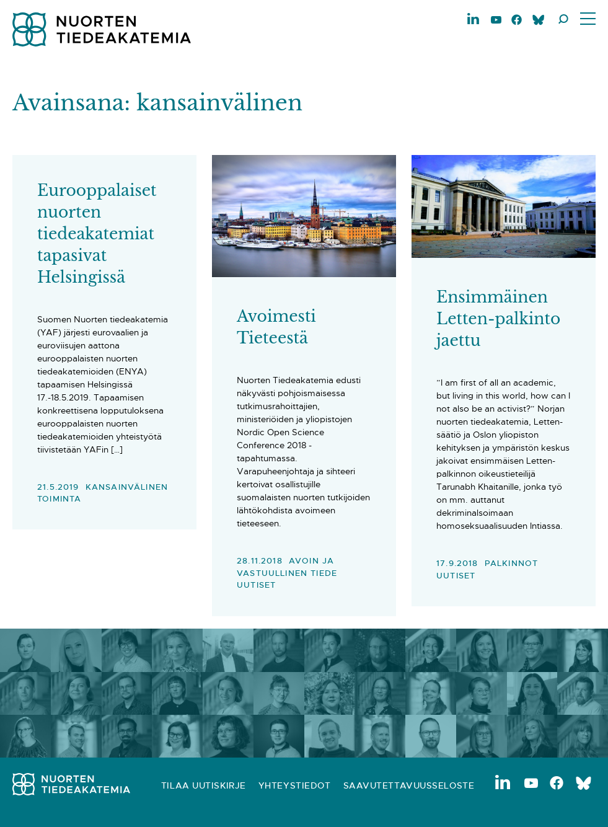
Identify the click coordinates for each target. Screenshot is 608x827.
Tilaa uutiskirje (203, 785)
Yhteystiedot (294, 785)
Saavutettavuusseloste (409, 785)
